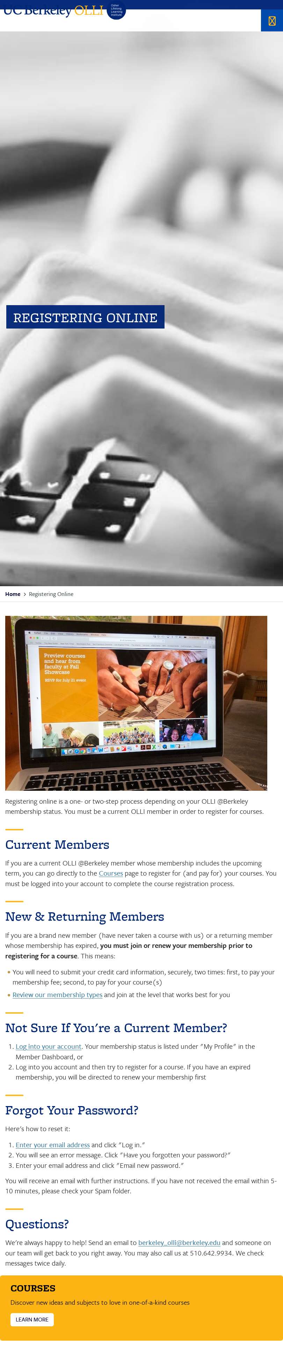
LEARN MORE (32, 1319)
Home (12, 594)
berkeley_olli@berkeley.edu (179, 1242)
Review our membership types (57, 994)
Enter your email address (53, 1145)
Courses (111, 873)
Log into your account (48, 1046)
